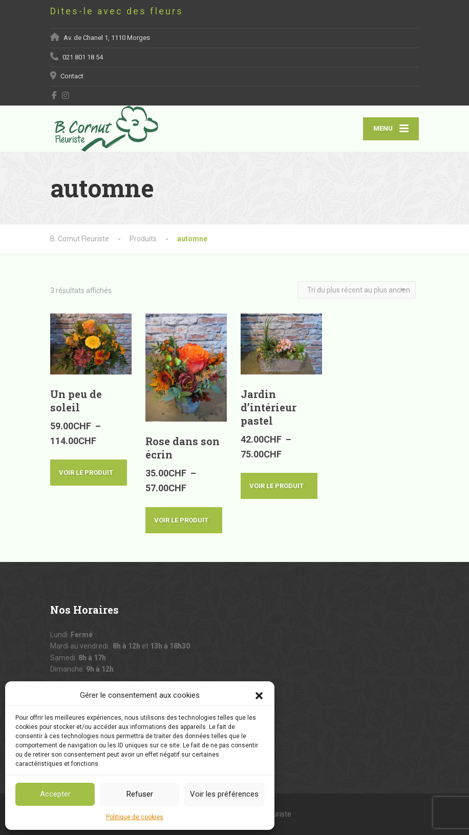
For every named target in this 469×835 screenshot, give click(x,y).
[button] (259, 695)
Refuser (139, 794)
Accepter (55, 794)
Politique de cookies (134, 817)
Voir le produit (88, 472)
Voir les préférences (224, 794)
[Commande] (356, 290)
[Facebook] (54, 95)
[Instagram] (65, 95)
